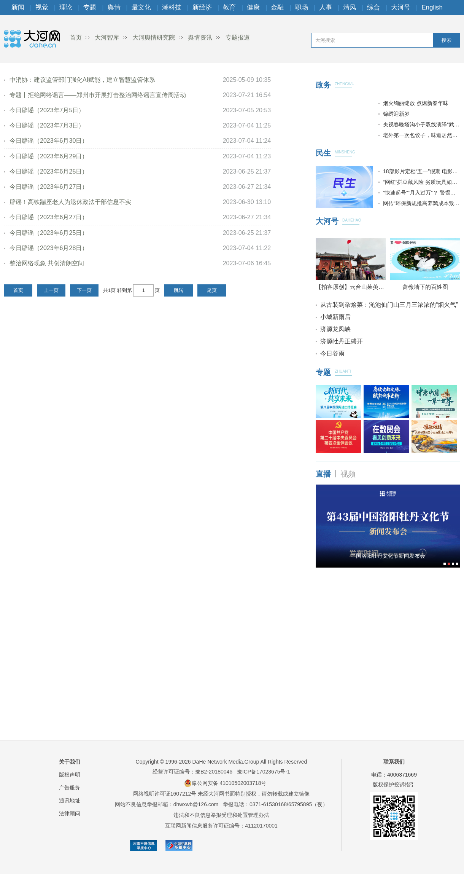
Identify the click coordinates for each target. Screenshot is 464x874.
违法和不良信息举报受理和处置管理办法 (221, 815)
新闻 (17, 7)
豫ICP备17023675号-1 (263, 772)
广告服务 (69, 788)
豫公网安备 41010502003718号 (225, 783)
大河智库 (107, 37)
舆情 (114, 7)
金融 (277, 7)
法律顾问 (69, 813)
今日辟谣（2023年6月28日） (49, 248)
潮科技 (171, 7)
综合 (373, 7)
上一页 (51, 290)
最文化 (141, 7)
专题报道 (238, 37)
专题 (89, 7)
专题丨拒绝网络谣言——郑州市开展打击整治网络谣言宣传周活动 (98, 95)
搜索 (446, 40)
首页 (76, 37)
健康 (253, 7)
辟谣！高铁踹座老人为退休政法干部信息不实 (70, 202)
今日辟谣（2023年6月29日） (49, 156)
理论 (65, 7)
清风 (349, 7)
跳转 (179, 290)
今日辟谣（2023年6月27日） (49, 186)
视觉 (41, 7)
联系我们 (394, 762)
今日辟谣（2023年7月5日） (47, 110)
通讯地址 (69, 800)
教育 (229, 7)
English (432, 7)
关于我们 (69, 762)
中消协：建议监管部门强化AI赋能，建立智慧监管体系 (82, 80)
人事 (325, 7)
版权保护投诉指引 (394, 784)
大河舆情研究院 (153, 37)
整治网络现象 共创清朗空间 (47, 263)
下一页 (84, 290)
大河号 (400, 7)
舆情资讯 (200, 37)
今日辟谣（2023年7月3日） (47, 125)
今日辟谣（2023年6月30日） (49, 140)
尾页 (212, 290)
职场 (301, 7)
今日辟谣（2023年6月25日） (49, 171)
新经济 (202, 7)
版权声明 (69, 775)
